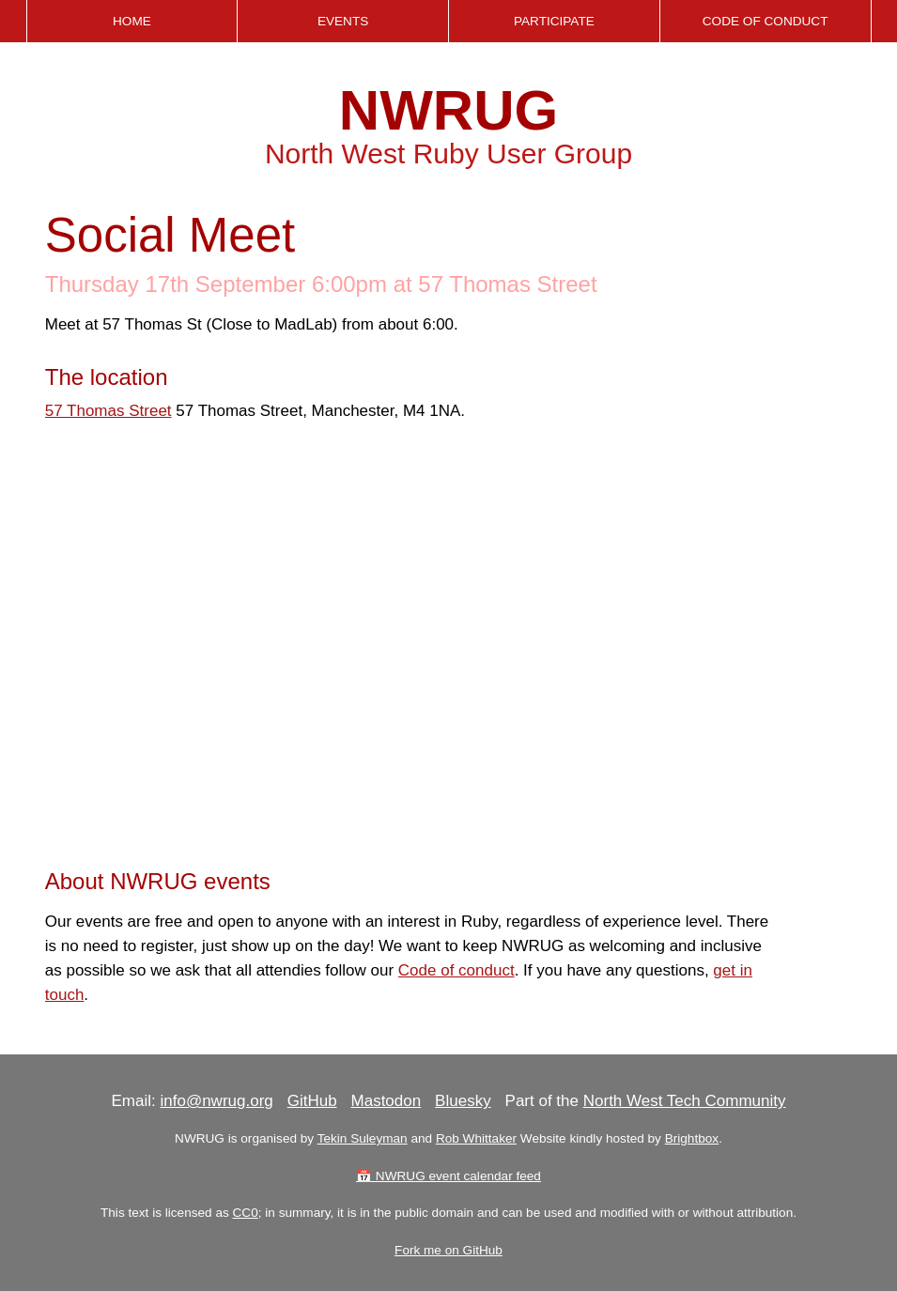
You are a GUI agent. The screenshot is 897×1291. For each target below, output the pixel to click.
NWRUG (448, 110)
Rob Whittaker (476, 1138)
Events (342, 21)
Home (132, 21)
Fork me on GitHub (448, 1250)
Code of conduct (456, 970)
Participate (554, 21)
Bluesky (463, 1101)
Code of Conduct (765, 21)
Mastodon (386, 1101)
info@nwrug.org (216, 1101)
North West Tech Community (684, 1101)
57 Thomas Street (108, 411)
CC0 (245, 1213)
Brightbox (692, 1138)
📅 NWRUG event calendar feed (448, 1176)
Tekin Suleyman (362, 1138)
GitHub (312, 1101)
